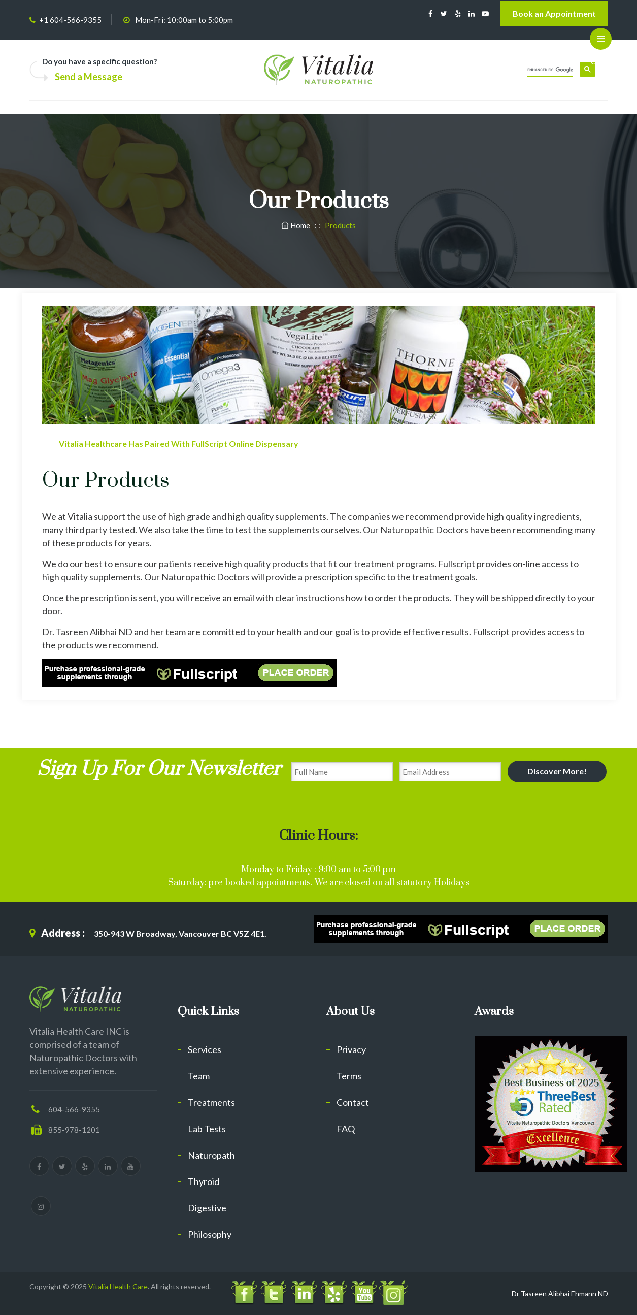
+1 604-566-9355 (70, 19)
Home (296, 225)
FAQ (346, 1128)
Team (199, 1075)
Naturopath (211, 1155)
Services (204, 1049)
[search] (550, 70)
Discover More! (557, 771)
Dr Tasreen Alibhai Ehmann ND (560, 1293)
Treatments (211, 1102)
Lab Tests (207, 1128)
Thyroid (203, 1181)
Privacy (351, 1049)
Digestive (207, 1207)
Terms (349, 1075)
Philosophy (209, 1234)
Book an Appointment (554, 13)
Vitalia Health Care (118, 1286)
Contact (353, 1102)
